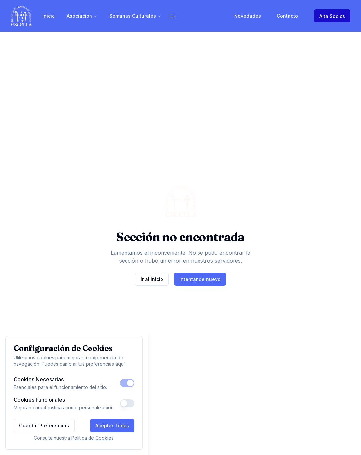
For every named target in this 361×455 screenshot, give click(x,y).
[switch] (127, 383)
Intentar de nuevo (200, 279)
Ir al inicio (152, 279)
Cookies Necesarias (39, 379)
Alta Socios (332, 16)
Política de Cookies (92, 438)
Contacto (287, 16)
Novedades (247, 16)
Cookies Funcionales (39, 400)
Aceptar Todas (112, 425)
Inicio (48, 16)
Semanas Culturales (135, 16)
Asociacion (82, 16)
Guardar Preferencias (44, 425)
